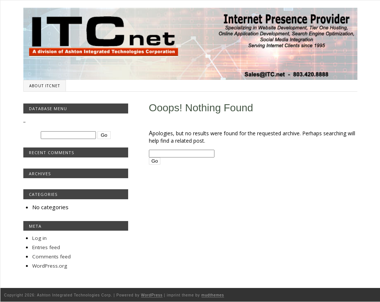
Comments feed (51, 256)
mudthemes (212, 295)
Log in (39, 238)
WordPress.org (49, 265)
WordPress (152, 295)
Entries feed (46, 247)
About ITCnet (44, 85)
